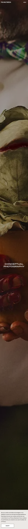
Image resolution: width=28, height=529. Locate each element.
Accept (7, 525)
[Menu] (25, 2)
